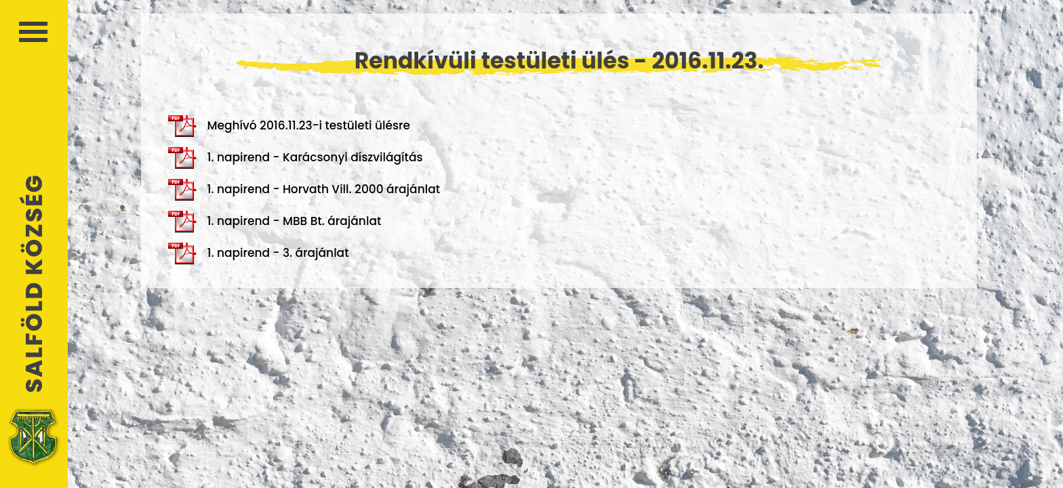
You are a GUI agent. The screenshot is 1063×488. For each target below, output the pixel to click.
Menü (33, 32)
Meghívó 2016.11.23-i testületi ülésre (289, 126)
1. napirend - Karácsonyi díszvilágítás (295, 158)
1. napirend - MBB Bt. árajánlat (274, 221)
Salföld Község (33, 283)
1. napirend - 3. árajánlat (258, 253)
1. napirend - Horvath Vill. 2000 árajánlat (304, 190)
